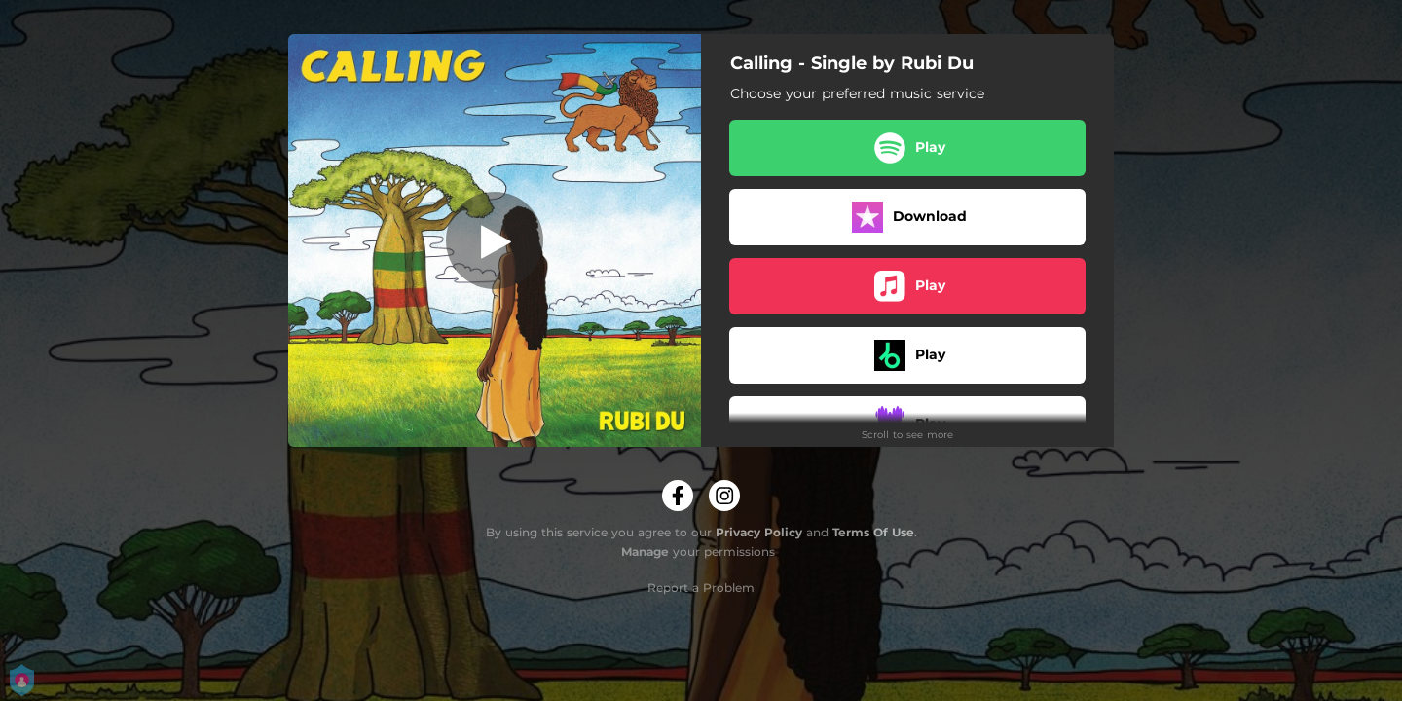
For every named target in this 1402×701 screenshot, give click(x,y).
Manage (645, 551)
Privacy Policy (759, 532)
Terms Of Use (873, 532)
